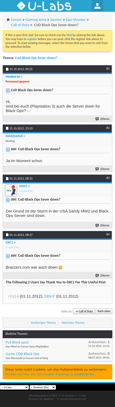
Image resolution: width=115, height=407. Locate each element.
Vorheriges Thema (43, 322)
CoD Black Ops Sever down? (36, 58)
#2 (107, 128)
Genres (56, 19)
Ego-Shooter (76, 19)
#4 (107, 234)
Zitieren (102, 119)
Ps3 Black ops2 (17, 342)
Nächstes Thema (72, 322)
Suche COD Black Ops (22, 353)
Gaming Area (35, 19)
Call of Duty (20, 24)
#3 (107, 178)
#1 (107, 68)
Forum (16, 19)
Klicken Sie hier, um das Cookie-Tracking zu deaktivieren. (50, 374)
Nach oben (103, 311)
